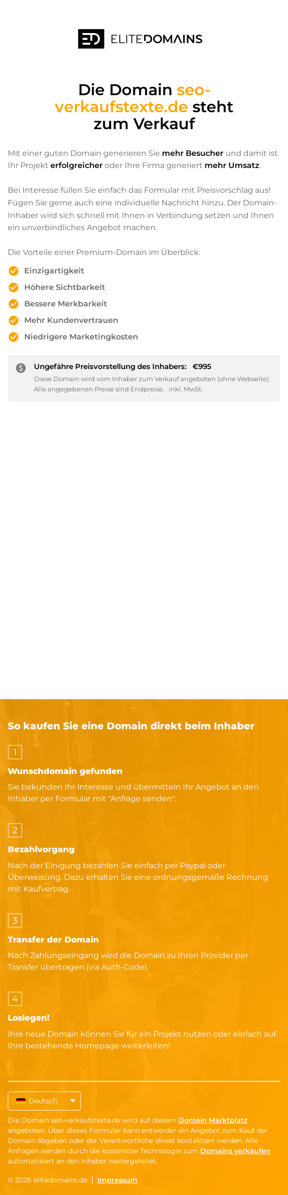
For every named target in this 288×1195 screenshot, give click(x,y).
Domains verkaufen (235, 1150)
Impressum (117, 1180)
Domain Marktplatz (212, 1120)
